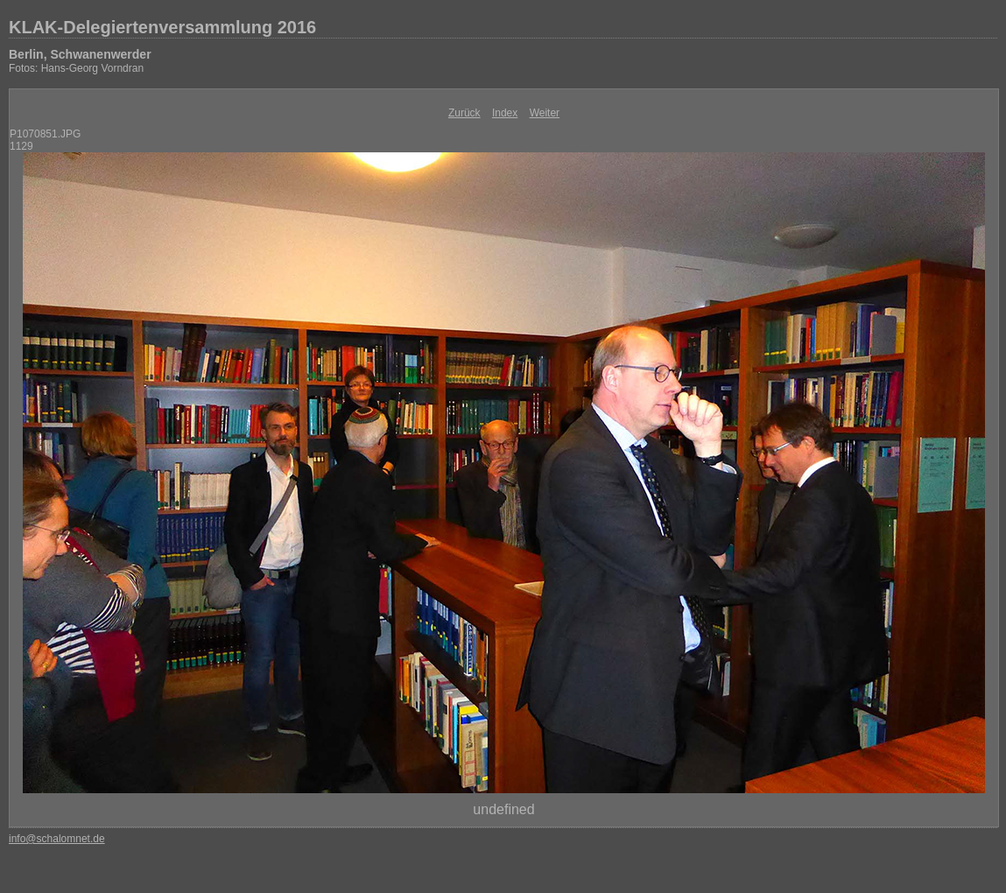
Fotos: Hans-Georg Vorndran (76, 68)
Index (504, 113)
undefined (503, 809)
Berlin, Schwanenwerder (80, 54)
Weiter (544, 113)
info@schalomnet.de (57, 839)
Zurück (464, 113)
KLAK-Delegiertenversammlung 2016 (162, 27)
